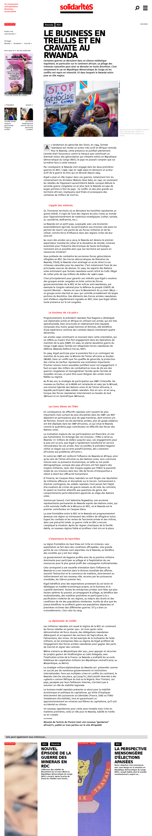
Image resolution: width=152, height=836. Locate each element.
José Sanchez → (10, 34)
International (10, 24)
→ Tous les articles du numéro (15, 95)
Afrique (93, 743)
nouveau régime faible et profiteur (73, 528)
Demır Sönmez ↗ (119, 87)
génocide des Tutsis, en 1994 (83, 145)
